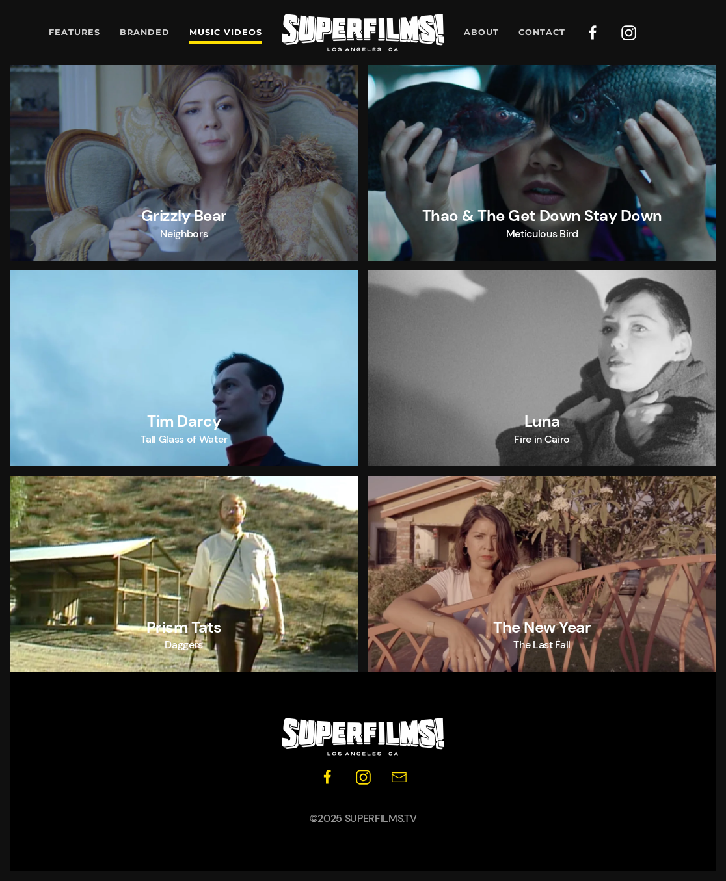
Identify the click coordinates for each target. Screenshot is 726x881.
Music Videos (225, 32)
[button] (184, 163)
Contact (541, 32)
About (481, 32)
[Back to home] (363, 33)
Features (74, 32)
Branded (145, 32)
